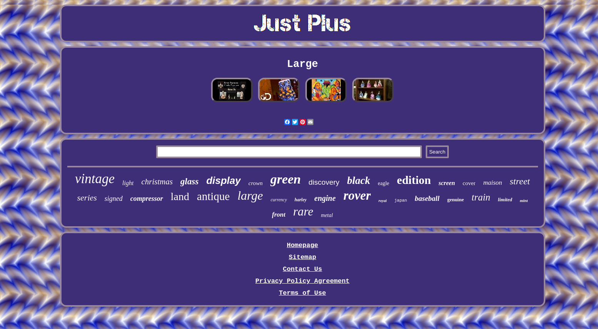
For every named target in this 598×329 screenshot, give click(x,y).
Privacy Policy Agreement (302, 281)
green (285, 179)
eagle (384, 183)
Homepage (302, 245)
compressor (146, 198)
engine (325, 198)
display (223, 180)
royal (382, 201)
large (250, 195)
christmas (157, 181)
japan (400, 200)
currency (279, 199)
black (358, 180)
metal (327, 215)
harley (300, 199)
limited (505, 199)
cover (469, 183)
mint (524, 200)
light (127, 183)
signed (114, 198)
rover (357, 195)
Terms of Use (302, 293)
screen (446, 183)
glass (189, 181)
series (87, 197)
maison (492, 182)
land (180, 196)
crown (255, 183)
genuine (455, 199)
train (480, 197)
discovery (323, 182)
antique (213, 196)
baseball (427, 198)
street (520, 181)
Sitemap (302, 257)
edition (414, 180)
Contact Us (302, 269)
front (278, 214)
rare (303, 211)
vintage (95, 178)
